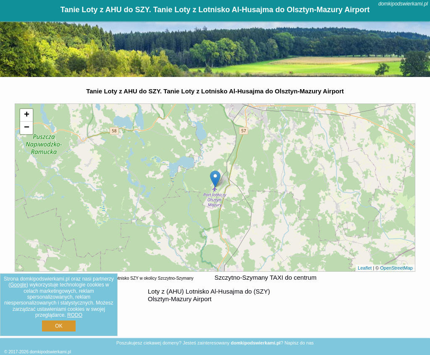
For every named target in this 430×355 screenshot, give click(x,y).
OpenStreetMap (396, 267)
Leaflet (365, 267)
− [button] (26, 128)
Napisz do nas (299, 342)
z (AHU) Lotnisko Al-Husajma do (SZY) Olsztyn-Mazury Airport (209, 295)
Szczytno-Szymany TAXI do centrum (266, 277)
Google (18, 285)
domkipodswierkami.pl (403, 4)
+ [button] (26, 115)
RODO (74, 315)
